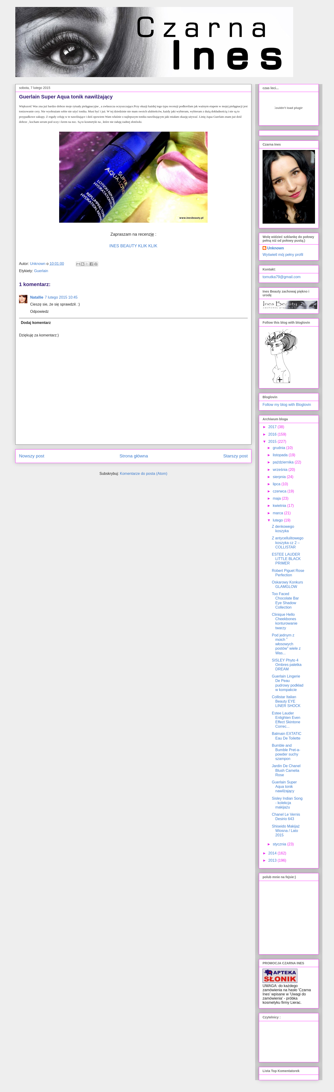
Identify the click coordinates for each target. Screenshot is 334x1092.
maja (277, 498)
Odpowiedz (39, 311)
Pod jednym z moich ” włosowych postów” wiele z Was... (286, 644)
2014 (273, 853)
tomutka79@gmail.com (282, 277)
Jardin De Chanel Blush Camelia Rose (286, 770)
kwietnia (280, 506)
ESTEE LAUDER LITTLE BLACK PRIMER (286, 558)
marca (278, 513)
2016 (273, 434)
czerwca (280, 491)
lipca (277, 484)
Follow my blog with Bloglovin (287, 405)
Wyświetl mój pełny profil (283, 255)
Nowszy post (31, 455)
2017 (273, 427)
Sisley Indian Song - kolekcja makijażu (287, 802)
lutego (278, 520)
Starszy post (235, 455)
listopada (281, 455)
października (284, 462)
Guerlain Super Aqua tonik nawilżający (284, 786)
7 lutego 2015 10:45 (61, 297)
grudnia (279, 448)
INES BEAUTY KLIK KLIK (133, 246)
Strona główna (133, 455)
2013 (273, 860)
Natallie (36, 297)
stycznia (280, 844)
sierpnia (280, 477)
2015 (273, 441)
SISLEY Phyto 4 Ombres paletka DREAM (287, 664)
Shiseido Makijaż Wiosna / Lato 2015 (286, 830)
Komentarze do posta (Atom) (143, 474)
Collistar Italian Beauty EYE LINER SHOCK (286, 701)
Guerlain (41, 271)
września (281, 470)
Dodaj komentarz (36, 323)
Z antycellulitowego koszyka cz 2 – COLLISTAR (287, 542)
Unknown (275, 248)
